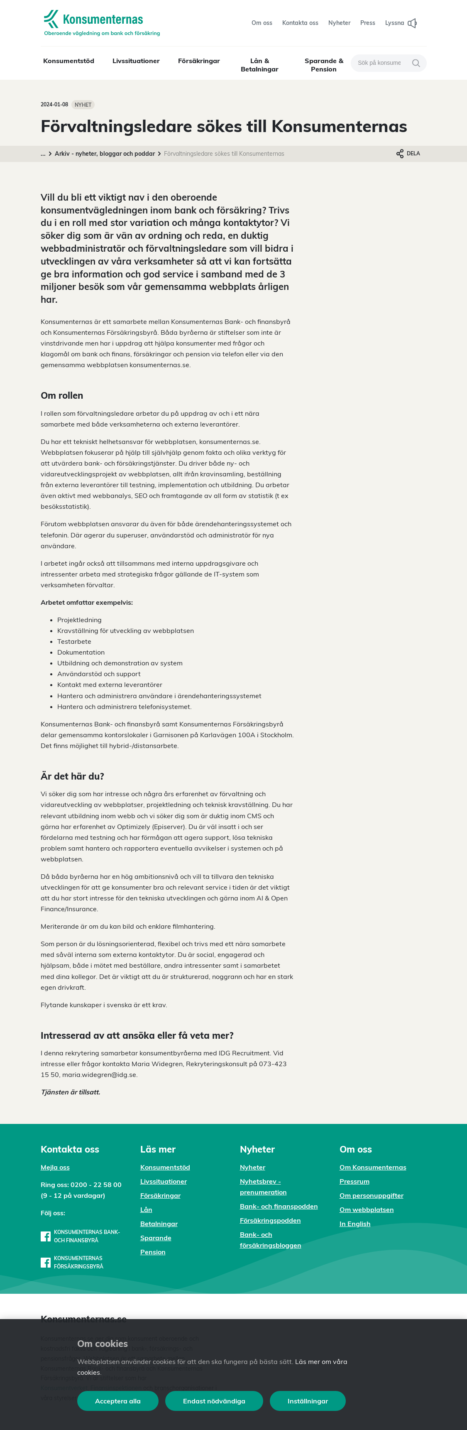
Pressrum (354, 1181)
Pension (153, 1252)
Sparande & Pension (324, 64)
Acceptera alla (118, 1401)
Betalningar (159, 1223)
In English (355, 1223)
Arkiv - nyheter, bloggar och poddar (105, 153)
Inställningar (308, 1401)
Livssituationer (136, 60)
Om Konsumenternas (373, 1167)
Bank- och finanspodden (279, 1206)
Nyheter (252, 1167)
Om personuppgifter (371, 1195)
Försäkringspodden (270, 1220)
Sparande (155, 1238)
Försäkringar (199, 60)
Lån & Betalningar (260, 64)
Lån (146, 1209)
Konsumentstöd (68, 60)
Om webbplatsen (367, 1209)
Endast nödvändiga (214, 1401)
